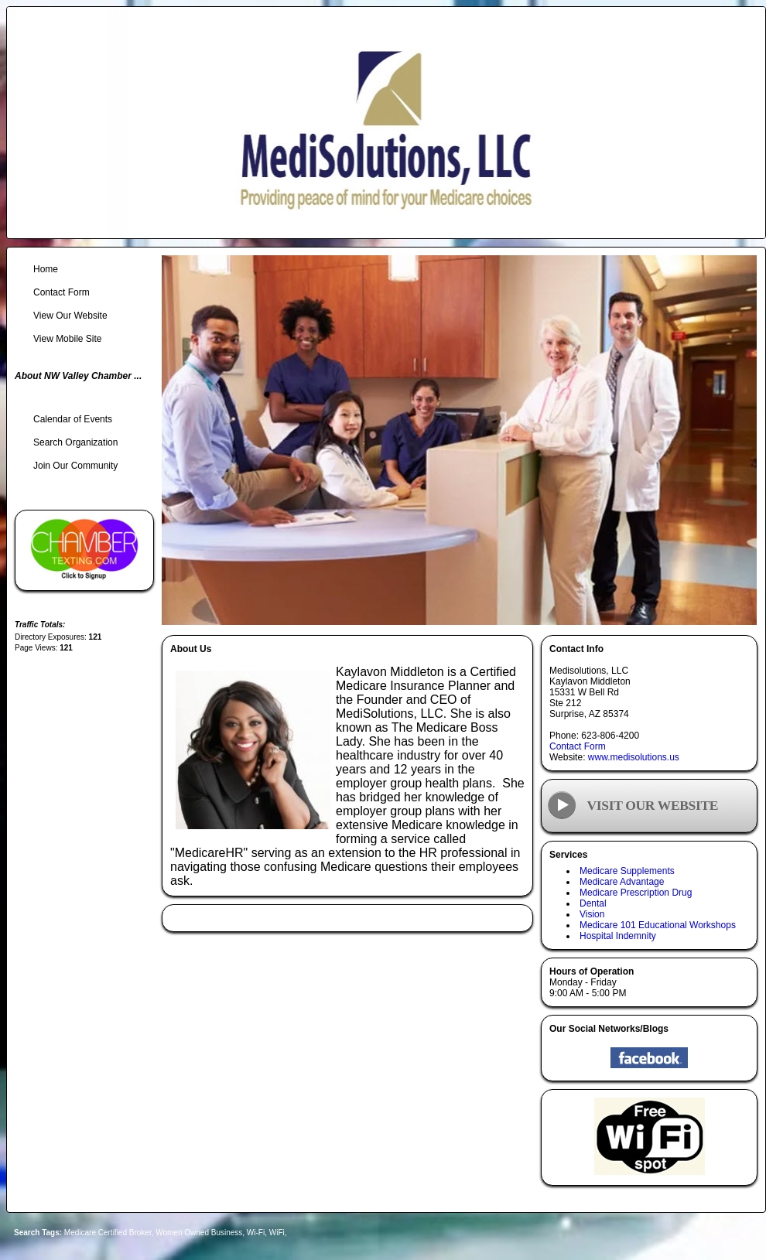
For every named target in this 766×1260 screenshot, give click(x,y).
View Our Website (70, 315)
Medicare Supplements (627, 871)
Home (45, 269)
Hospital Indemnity (618, 935)
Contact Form (577, 746)
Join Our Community (75, 465)
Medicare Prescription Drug (636, 892)
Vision (592, 914)
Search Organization (75, 442)
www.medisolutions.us (633, 757)
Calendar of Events (72, 419)
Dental (593, 903)
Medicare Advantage (622, 881)
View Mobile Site (67, 338)
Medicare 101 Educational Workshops (658, 925)
